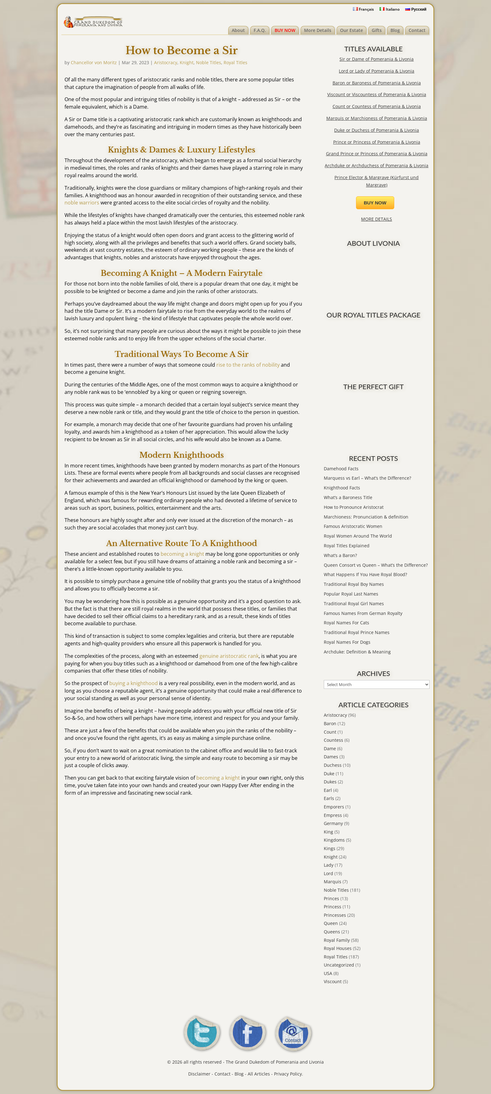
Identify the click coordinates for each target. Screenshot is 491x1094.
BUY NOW (285, 30)
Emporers (334, 807)
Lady (328, 865)
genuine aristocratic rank (229, 656)
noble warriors (82, 202)
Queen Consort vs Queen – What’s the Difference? (376, 565)
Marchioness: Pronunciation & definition (366, 517)
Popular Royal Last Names (351, 594)
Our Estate (351, 30)
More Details (317, 30)
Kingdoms (334, 840)
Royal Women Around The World (358, 536)
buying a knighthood (133, 683)
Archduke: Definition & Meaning (357, 652)
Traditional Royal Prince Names (357, 632)
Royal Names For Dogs (347, 642)
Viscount (333, 981)
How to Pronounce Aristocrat (354, 507)
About (238, 30)
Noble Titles (208, 62)
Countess (333, 740)
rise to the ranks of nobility (248, 364)
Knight (187, 62)
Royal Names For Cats (346, 623)
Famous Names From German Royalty (363, 613)
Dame (330, 748)
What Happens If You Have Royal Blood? (365, 574)
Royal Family (337, 940)
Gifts (377, 30)
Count (330, 732)
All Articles (259, 1074)
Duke (329, 774)
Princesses (335, 915)
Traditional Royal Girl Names (354, 603)
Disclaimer (199, 1074)
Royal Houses (338, 948)
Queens (332, 932)
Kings (329, 848)
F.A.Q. (260, 30)
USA (328, 973)
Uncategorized (339, 965)
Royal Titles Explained (347, 546)
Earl (328, 790)
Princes (331, 898)
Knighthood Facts (342, 488)
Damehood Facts (341, 469)
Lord (328, 873)
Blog (395, 30)
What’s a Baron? (340, 555)
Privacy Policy (288, 1074)
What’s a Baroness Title (348, 497)
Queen (331, 923)
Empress (333, 815)
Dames (331, 757)
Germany (333, 823)
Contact (417, 30)
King (328, 832)
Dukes (330, 782)
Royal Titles (235, 62)
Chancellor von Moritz (94, 62)
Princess (332, 907)
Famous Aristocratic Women (353, 526)
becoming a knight (182, 553)
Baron (330, 723)
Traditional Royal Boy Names (354, 584)
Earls (329, 798)
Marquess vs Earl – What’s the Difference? (367, 478)
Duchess (333, 765)
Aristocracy (165, 62)
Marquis (332, 882)
